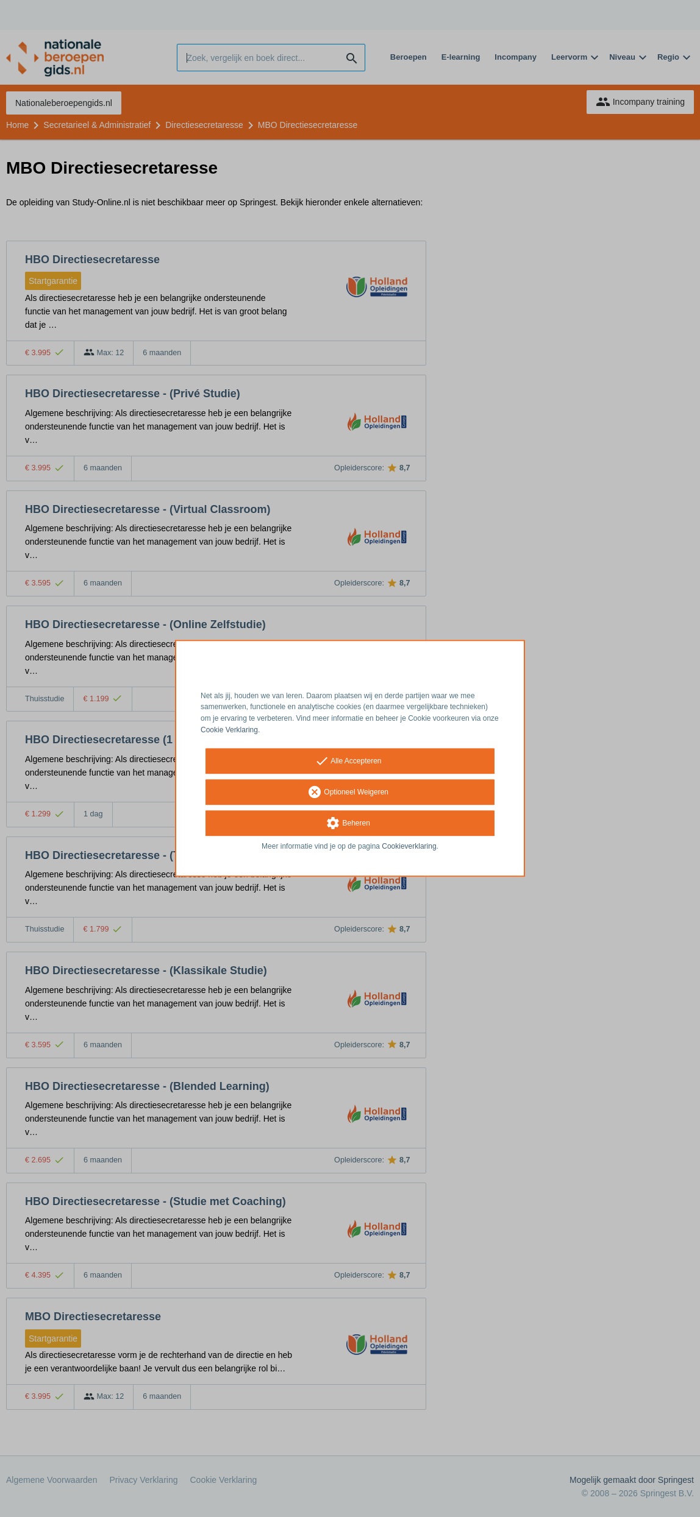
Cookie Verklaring (229, 730)
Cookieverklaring (409, 846)
